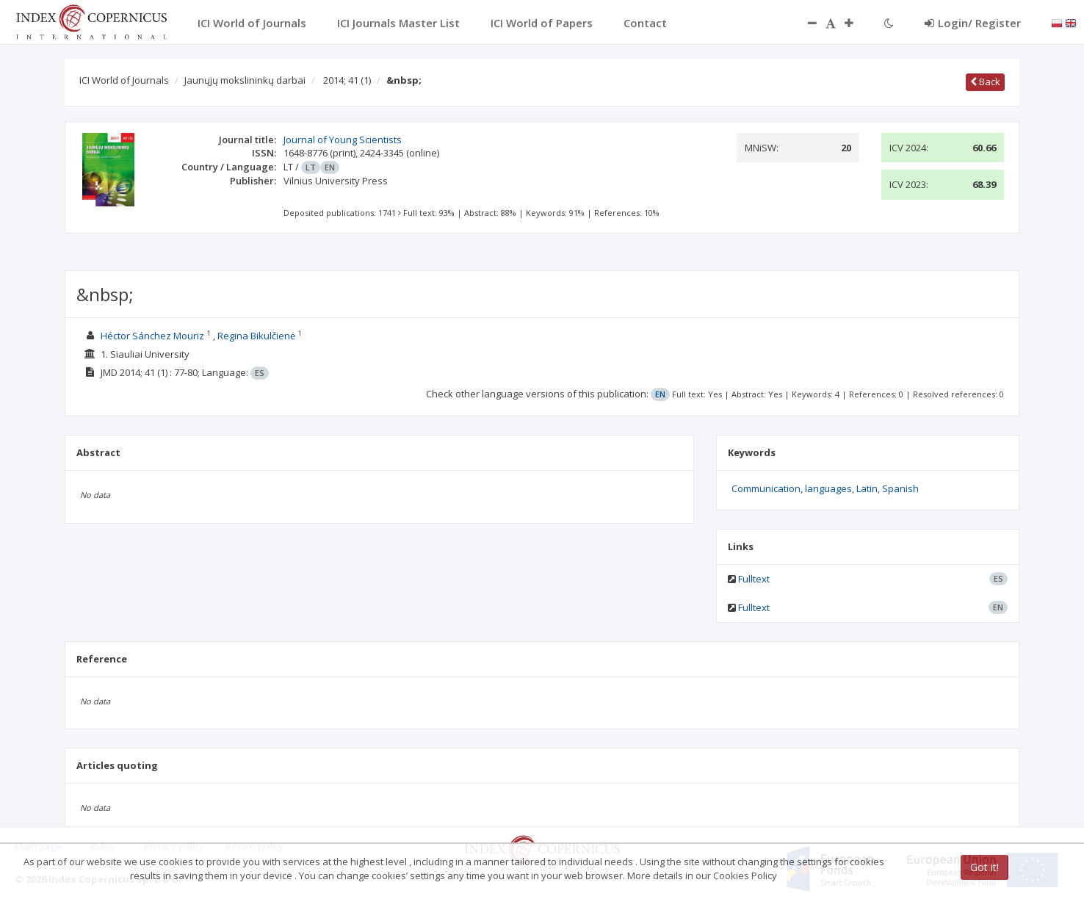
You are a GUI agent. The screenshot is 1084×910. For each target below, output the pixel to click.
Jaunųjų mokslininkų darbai (245, 80)
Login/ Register (973, 22)
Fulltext (754, 578)
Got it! (984, 867)
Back (985, 81)
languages (828, 488)
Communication (766, 488)
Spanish (900, 488)
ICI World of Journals (124, 80)
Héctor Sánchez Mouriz (152, 335)
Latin (867, 488)
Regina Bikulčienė (256, 335)
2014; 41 (347, 80)
